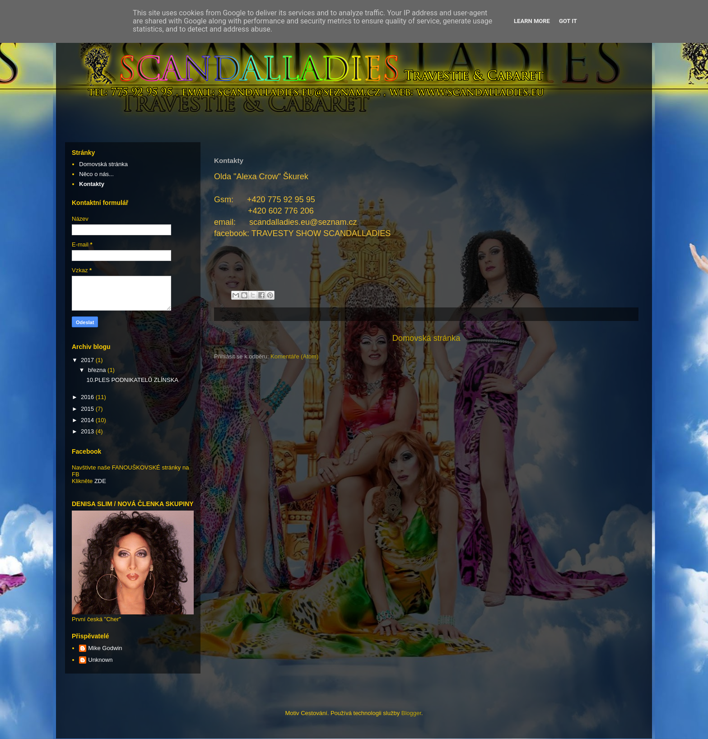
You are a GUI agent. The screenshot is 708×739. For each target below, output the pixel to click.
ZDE (100, 481)
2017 (88, 360)
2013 (88, 431)
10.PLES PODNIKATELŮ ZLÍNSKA (132, 379)
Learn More (532, 21)
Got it (568, 21)
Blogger (411, 713)
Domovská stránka (426, 338)
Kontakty (91, 184)
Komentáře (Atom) (294, 356)
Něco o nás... (96, 174)
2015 (88, 408)
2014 (88, 420)
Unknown (100, 659)
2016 (88, 397)
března (97, 370)
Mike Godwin (105, 648)
